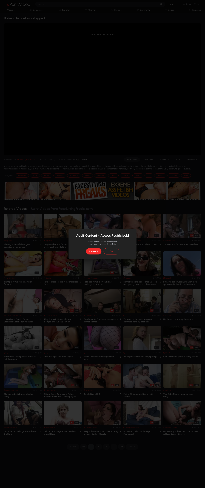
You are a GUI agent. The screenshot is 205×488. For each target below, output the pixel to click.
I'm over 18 (93, 251)
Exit (111, 251)
